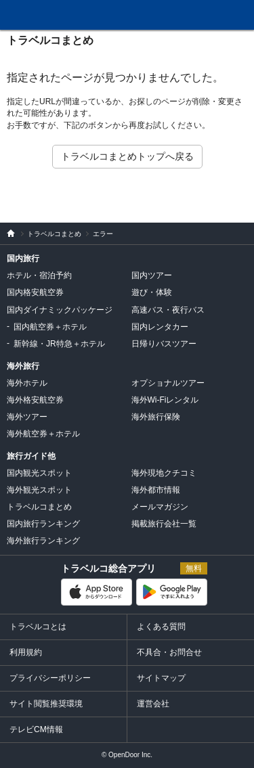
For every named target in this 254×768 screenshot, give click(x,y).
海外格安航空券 (35, 400)
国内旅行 (23, 258)
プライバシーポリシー (50, 678)
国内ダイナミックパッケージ (59, 310)
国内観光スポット (39, 473)
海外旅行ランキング (43, 540)
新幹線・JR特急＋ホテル (59, 343)
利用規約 (25, 652)
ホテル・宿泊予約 (39, 275)
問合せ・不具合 (141, 15)
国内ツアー (151, 275)
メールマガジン (159, 507)
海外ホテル (27, 383)
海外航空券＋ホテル (43, 433)
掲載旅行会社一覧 (163, 523)
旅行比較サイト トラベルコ (8, 233)
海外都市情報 (155, 490)
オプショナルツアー (168, 383)
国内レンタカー (159, 327)
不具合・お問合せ (169, 652)
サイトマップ (161, 678)
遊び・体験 (151, 292)
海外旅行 (23, 366)
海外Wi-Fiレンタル (165, 400)
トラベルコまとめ (50, 40)
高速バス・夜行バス (168, 310)
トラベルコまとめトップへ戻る (127, 156)
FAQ (177, 11)
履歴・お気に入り (208, 15)
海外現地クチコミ (163, 473)
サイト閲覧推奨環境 (46, 703)
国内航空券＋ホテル (50, 327)
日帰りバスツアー (163, 343)
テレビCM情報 (36, 729)
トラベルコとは (37, 626)
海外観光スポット (39, 490)
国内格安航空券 (35, 292)
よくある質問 (161, 626)
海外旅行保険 (155, 417)
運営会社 (153, 703)
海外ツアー (27, 417)
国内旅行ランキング (43, 523)
